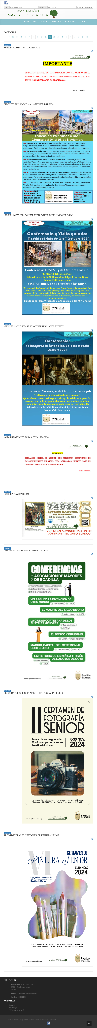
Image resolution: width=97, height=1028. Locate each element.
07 (29, 37)
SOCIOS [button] (44, 22)
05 (21, 37)
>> (91, 37)
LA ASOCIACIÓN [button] (30, 22)
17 (70, 37)
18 (74, 37)
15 (62, 37)
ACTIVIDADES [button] (71, 22)
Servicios (12, 1005)
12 (50, 37)
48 (87, 37)
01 (13, 37)
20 (83, 37)
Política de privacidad (16, 1010)
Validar (80, 7)
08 (33, 37)
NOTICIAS (85, 22)
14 (58, 37)
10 (41, 37)
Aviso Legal (13, 1008)
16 (66, 37)
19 (78, 37)
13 (54, 37)
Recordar (89, 7)
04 (17, 37)
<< (9, 37)
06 (25, 37)
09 (37, 37)
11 (46, 37)
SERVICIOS (56, 22)
